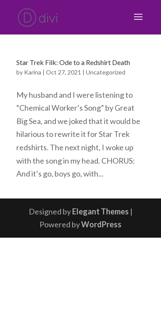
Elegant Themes (100, 211)
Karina (32, 72)
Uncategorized (105, 72)
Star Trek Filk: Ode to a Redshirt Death (73, 62)
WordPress (101, 224)
